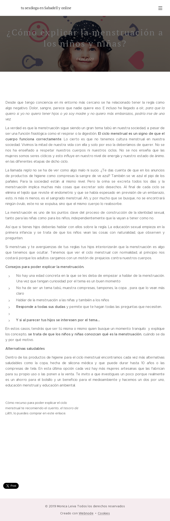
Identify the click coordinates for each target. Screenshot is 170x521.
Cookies (104, 513)
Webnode (86, 513)
